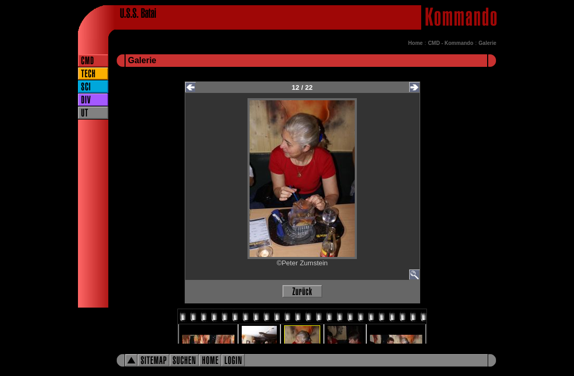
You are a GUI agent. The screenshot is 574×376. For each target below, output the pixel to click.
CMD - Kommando (451, 43)
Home (415, 43)
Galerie (488, 43)
